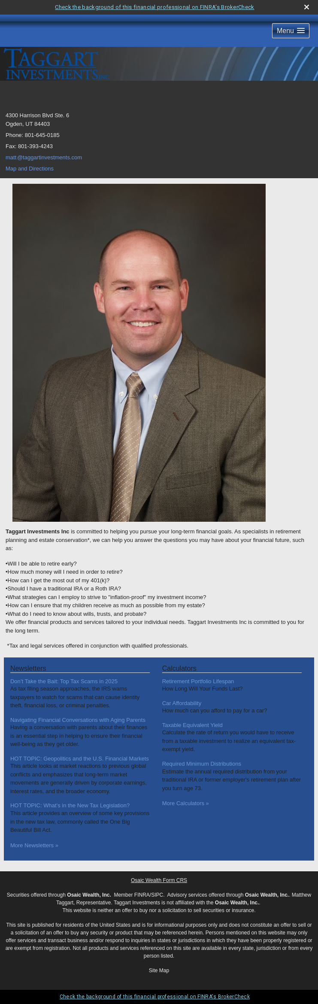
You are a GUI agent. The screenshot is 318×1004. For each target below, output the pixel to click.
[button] (290, 30)
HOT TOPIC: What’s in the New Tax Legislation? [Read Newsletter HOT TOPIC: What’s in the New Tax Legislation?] (70, 805)
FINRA (142, 895)
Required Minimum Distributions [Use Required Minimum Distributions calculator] (201, 764)
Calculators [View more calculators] (179, 668)
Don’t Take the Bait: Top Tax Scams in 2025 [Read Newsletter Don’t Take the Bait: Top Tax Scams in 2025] (64, 681)
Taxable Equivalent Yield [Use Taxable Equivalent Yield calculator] (192, 725)
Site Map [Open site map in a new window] (159, 970)
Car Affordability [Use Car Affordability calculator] (182, 703)
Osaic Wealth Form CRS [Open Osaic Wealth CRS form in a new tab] (159, 880)
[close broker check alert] (306, 7)
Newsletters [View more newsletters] (28, 668)
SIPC (157, 895)
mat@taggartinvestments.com (44, 157)
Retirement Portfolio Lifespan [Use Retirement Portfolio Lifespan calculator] (198, 681)
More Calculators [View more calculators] (185, 803)
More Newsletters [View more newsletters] (34, 845)
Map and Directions (30, 168)
